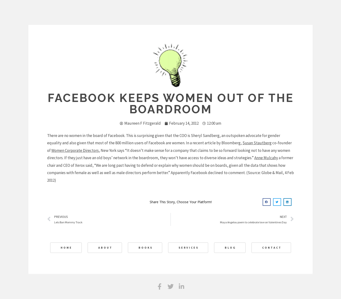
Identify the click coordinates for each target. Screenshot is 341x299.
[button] (267, 202)
